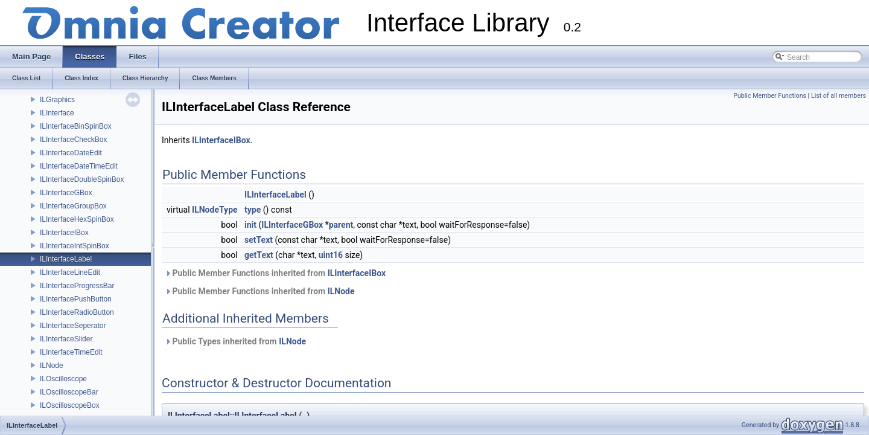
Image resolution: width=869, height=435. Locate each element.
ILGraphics (57, 99)
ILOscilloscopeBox (70, 405)
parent (341, 225)
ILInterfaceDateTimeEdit (79, 166)
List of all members (838, 96)
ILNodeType (215, 209)
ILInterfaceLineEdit (70, 272)
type (252, 209)
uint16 (331, 255)
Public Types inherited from (235, 341)
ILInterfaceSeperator (73, 325)
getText (258, 255)
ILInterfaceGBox (66, 192)
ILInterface (57, 113)
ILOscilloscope (63, 379)
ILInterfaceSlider (66, 339)
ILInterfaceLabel (66, 259)
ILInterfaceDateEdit (71, 153)
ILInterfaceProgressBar (77, 286)
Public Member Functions (769, 96)
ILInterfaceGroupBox (73, 206)
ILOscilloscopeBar (69, 392)
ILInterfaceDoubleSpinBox (82, 179)
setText (258, 240)
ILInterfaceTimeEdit (71, 352)
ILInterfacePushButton (76, 299)
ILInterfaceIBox (64, 232)
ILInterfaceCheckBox (73, 139)
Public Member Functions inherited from (275, 273)
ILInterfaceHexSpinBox (77, 219)
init (250, 225)
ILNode (51, 365)
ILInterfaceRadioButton (77, 312)
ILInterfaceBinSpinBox (76, 126)
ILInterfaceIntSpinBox (74, 246)
